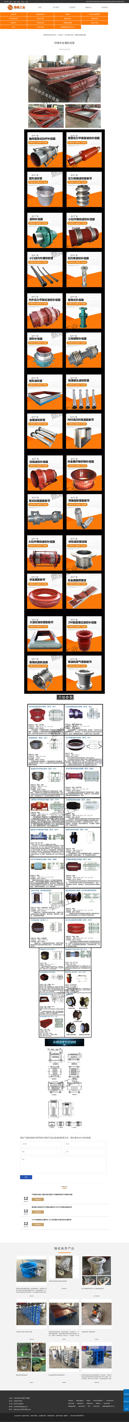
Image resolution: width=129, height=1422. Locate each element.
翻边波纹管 (31, 1380)
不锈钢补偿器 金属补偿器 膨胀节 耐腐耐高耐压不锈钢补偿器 (52, 1190)
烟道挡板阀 (64, 1336)
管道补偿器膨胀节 (90, 14)
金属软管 (13, 14)
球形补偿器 (90, 23)
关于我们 (56, 7)
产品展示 (72, 7)
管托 (64, 23)
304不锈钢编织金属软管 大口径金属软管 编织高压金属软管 (51, 1215)
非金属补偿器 (116, 14)
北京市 (10, 1)
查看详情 (38, 1195)
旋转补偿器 (38, 23)
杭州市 (22, 1)
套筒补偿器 (12, 18)
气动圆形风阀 (96, 1336)
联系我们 (105, 7)
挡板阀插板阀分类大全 (116, 23)
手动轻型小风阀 (31, 1336)
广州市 (26, 1)
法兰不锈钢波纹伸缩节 (97, 1292)
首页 (40, 7)
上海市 (14, 1)
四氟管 (64, 14)
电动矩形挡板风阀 (96, 1380)
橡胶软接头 (38, 18)
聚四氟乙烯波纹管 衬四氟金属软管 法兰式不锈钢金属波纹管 (52, 1203)
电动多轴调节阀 (64, 1380)
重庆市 (18, 1)
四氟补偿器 (64, 18)
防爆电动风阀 (31, 1292)
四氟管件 (90, 18)
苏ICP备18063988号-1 (77, 1413)
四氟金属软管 (38, 14)
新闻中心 (88, 7)
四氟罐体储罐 (13, 23)
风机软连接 (115, 18)
